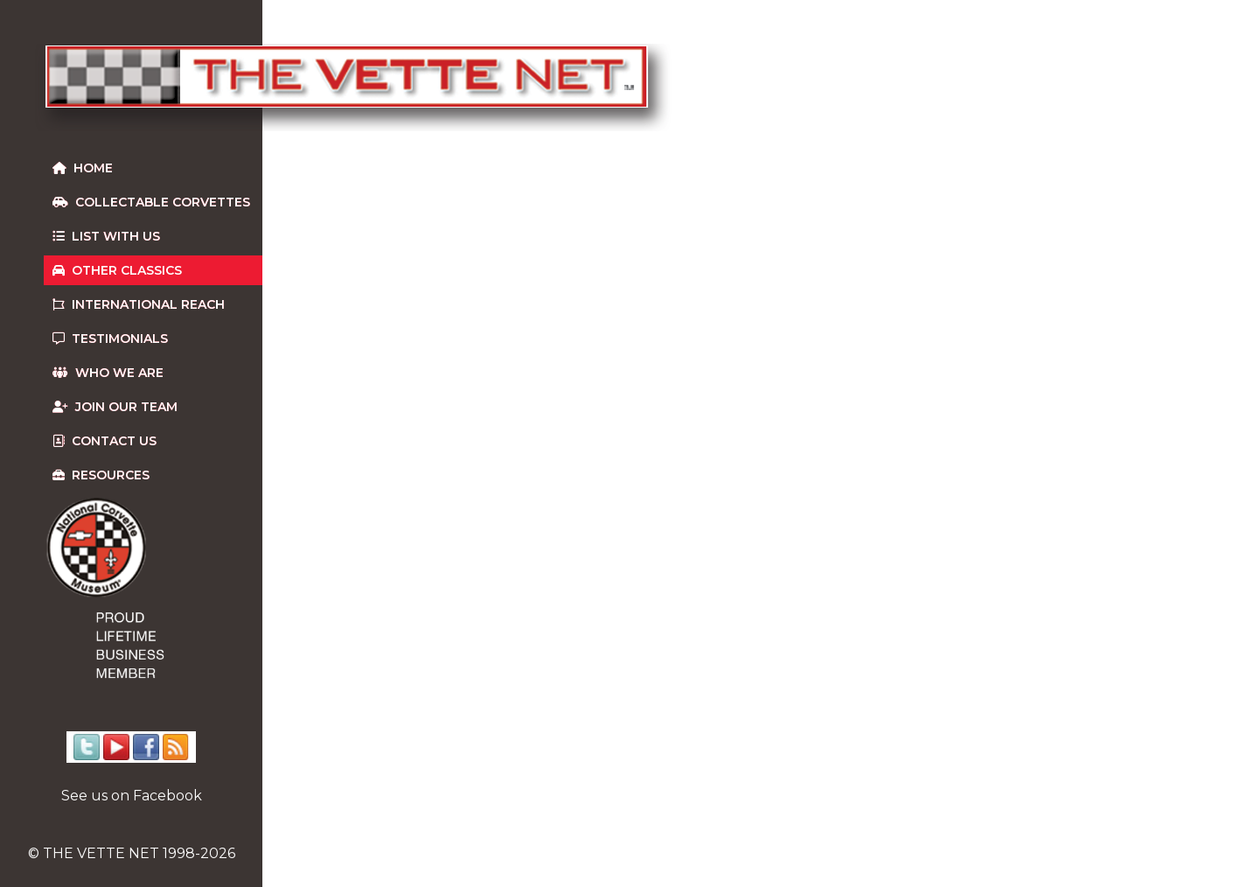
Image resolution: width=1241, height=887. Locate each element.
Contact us (104, 441)
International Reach (138, 304)
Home (82, 168)
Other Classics (117, 270)
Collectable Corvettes (151, 202)
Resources (101, 475)
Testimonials (110, 338)
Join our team (115, 407)
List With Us (106, 236)
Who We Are (108, 373)
